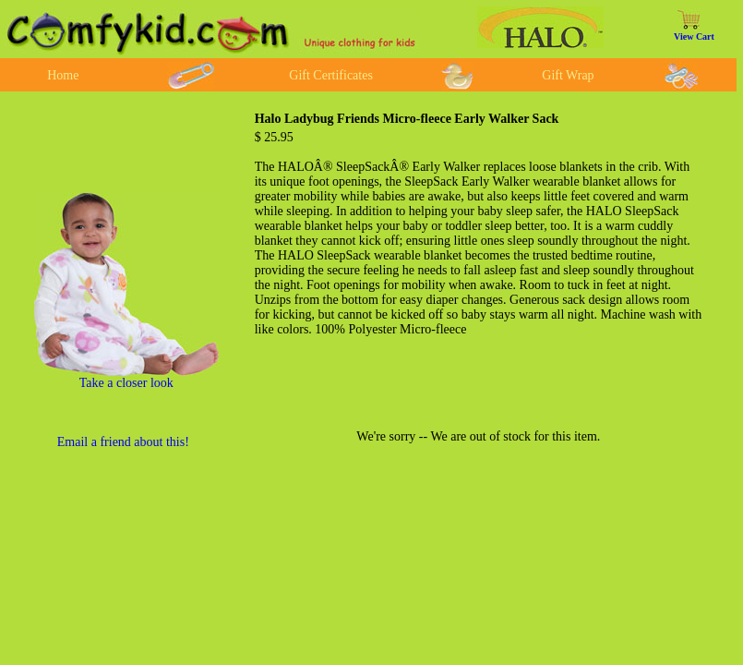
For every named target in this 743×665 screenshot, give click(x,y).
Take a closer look (126, 383)
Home (62, 75)
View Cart (694, 36)
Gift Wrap (567, 75)
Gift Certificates (331, 75)
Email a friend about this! (123, 442)
